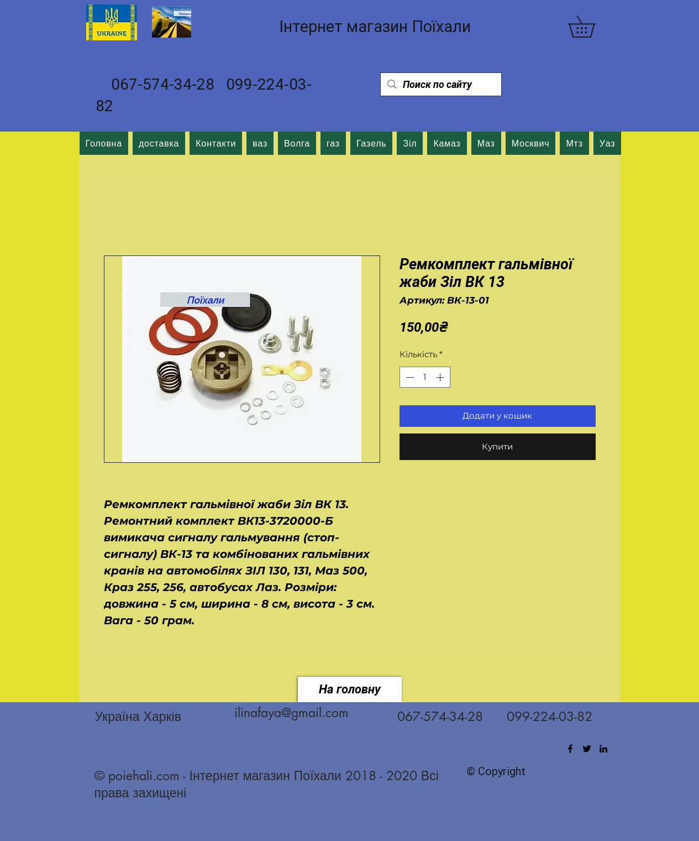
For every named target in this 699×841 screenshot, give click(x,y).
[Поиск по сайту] (440, 84)
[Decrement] (408, 377)
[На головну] (350, 689)
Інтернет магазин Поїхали (375, 26)
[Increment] (441, 377)
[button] (592, 26)
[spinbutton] (425, 377)
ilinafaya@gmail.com (291, 712)
